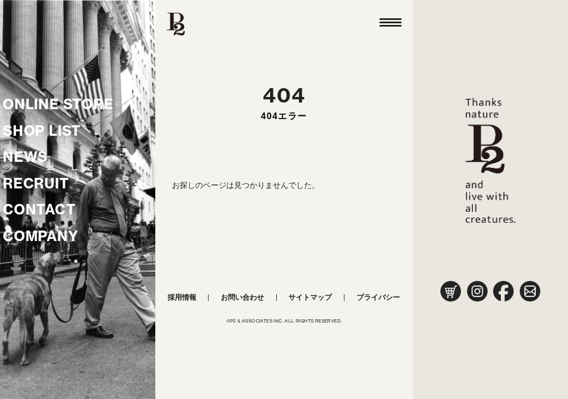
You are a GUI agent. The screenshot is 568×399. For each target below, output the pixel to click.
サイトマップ (310, 297)
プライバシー (378, 297)
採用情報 (182, 297)
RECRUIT (36, 183)
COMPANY (41, 236)
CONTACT (39, 209)
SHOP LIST (42, 131)
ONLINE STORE (58, 104)
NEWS (25, 157)
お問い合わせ (242, 297)
